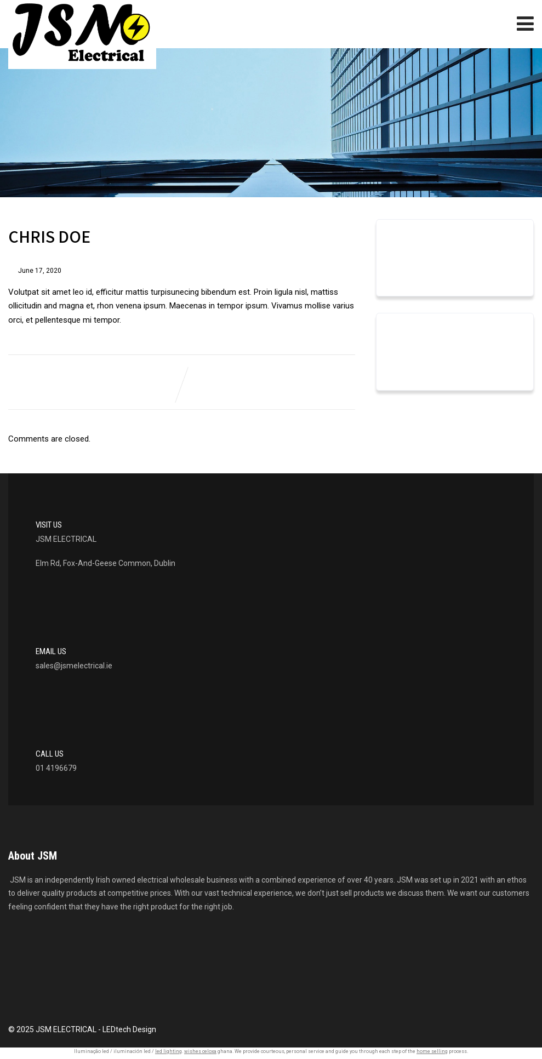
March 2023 (413, 267)
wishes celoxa (200, 1051)
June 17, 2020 (39, 270)
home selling (432, 1051)
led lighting (168, 1051)
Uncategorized (418, 360)
